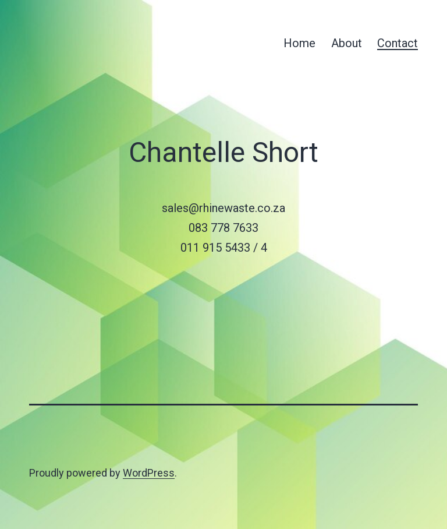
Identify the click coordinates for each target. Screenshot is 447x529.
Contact (397, 43)
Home (299, 43)
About (346, 43)
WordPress (149, 473)
